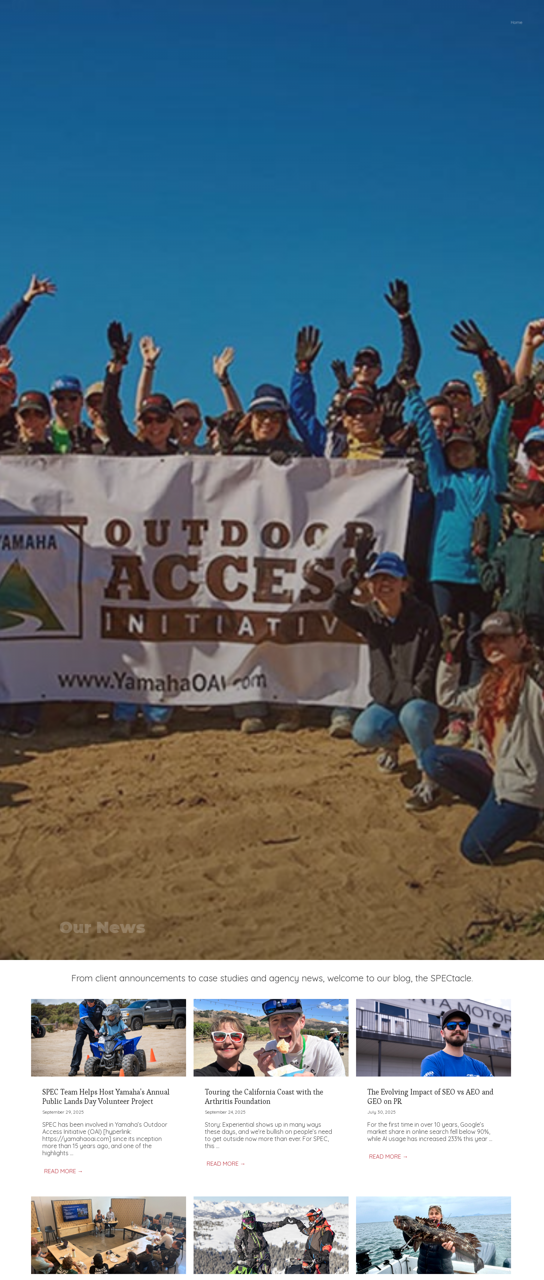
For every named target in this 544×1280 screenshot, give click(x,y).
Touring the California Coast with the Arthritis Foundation (264, 1096)
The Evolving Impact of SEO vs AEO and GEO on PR (430, 1096)
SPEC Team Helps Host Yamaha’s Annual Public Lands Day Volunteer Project (106, 1096)
